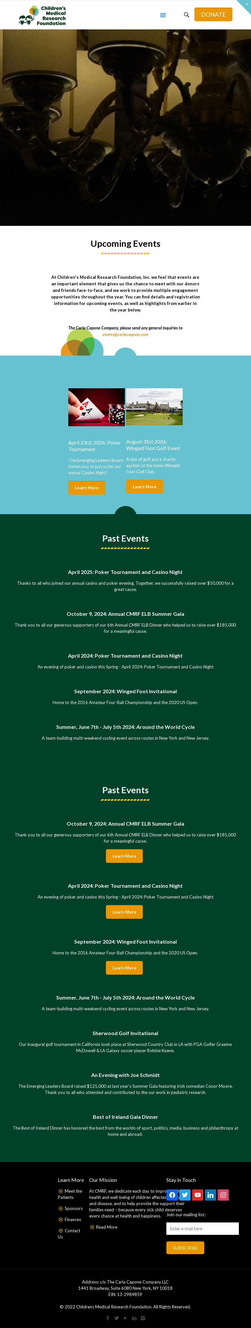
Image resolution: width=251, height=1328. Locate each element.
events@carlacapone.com (125, 334)
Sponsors (74, 1208)
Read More (106, 1227)
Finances (73, 1219)
